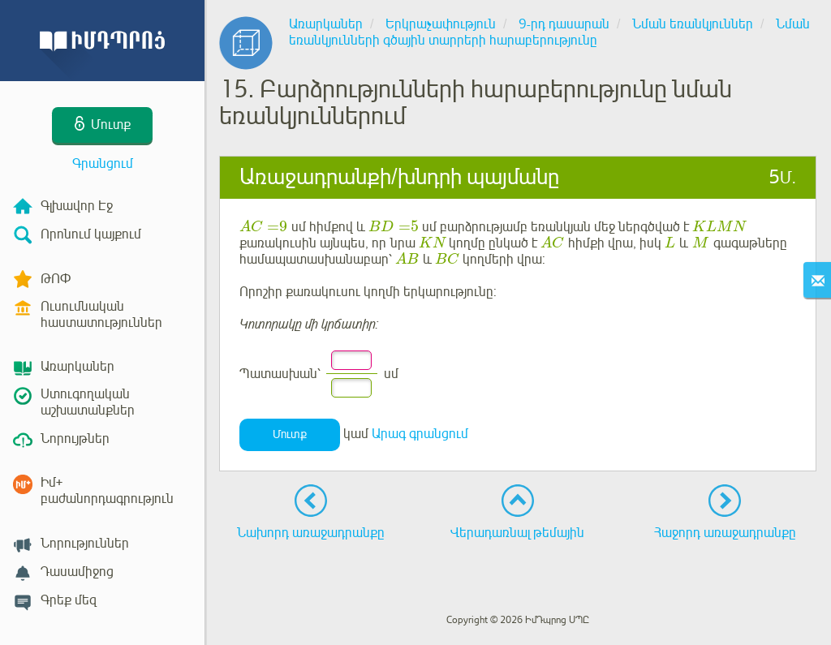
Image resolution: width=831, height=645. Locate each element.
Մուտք (290, 434)
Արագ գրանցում (420, 434)
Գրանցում (102, 164)
